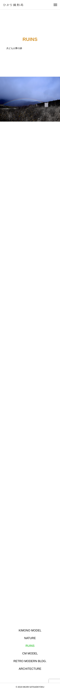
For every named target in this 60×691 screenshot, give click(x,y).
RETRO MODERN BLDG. (30, 661)
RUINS (29, 645)
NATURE (30, 638)
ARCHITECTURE (30, 668)
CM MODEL (30, 653)
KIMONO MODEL (30, 630)
